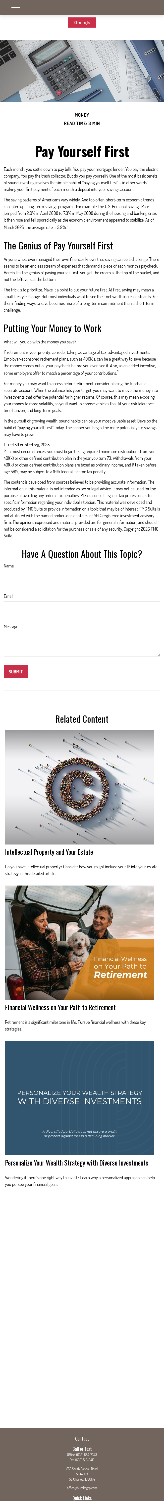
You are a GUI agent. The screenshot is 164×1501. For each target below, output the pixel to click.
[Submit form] (16, 671)
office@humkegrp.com (82, 1488)
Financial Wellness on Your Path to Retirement (60, 1007)
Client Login (82, 22)
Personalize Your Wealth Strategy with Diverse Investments (76, 1163)
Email (8, 596)
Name (9, 565)
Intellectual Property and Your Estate (49, 852)
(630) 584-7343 (86, 1455)
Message (11, 626)
